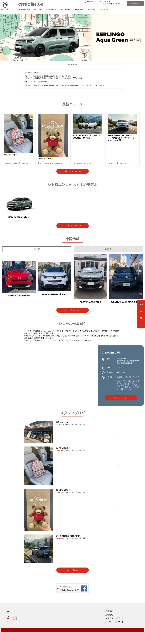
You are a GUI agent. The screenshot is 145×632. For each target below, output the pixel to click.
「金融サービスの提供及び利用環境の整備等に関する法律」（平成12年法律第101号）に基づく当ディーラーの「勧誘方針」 (65, 84)
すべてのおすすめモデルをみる (72, 224)
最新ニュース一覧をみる (72, 170)
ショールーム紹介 (24, 9)
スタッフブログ (104, 9)
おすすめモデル (64, 9)
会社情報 (109, 610)
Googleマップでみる (124, 362)
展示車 (37, 248)
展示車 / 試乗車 (51, 9)
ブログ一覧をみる (72, 569)
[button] (66, 63)
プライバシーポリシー (114, 617)
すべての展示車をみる (72, 309)
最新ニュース (37, 9)
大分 (31, 4)
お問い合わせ (133, 3)
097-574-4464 (92, 2)
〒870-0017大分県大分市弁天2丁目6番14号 (112, 3)
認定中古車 (92, 9)
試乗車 (108, 247)
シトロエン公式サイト (114, 620)
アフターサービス (79, 9)
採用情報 (109, 613)
